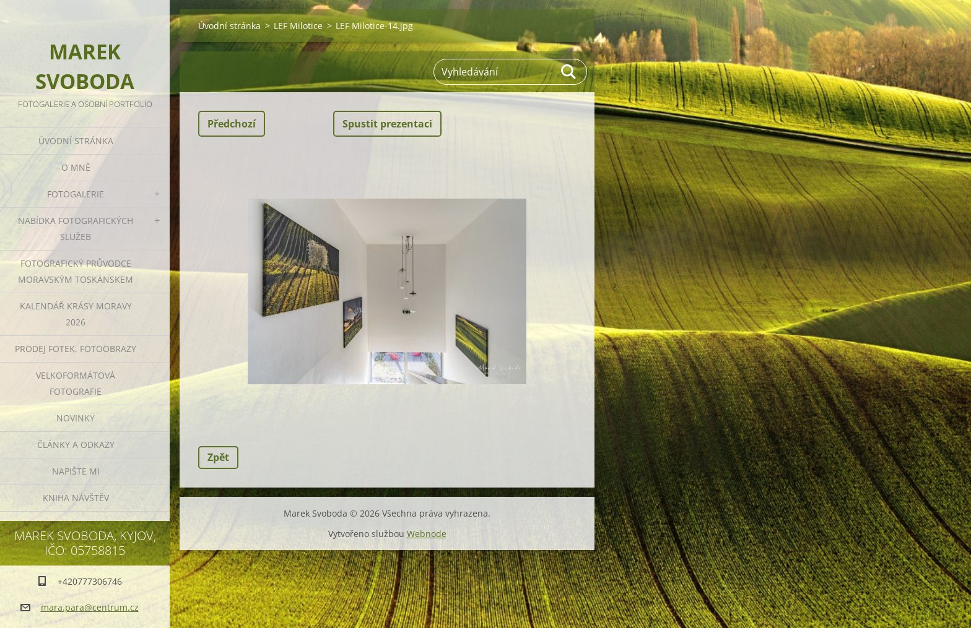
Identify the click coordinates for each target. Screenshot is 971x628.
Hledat (569, 71)
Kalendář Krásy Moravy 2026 (76, 314)
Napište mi (76, 471)
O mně (75, 167)
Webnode (426, 534)
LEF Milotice (298, 26)
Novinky (75, 418)
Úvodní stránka (75, 141)
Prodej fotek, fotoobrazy (75, 349)
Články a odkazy (76, 444)
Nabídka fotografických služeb (75, 229)
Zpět (218, 457)
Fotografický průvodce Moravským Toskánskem (75, 271)
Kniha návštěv (76, 498)
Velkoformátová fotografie (75, 383)
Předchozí (231, 124)
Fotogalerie (75, 194)
